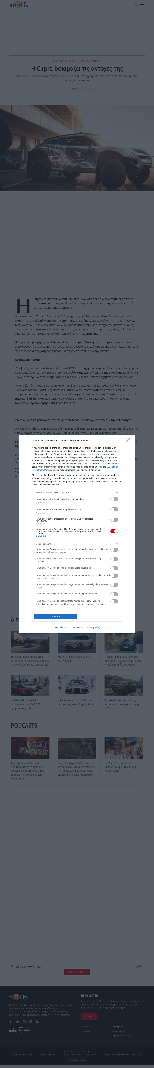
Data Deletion (60, 628)
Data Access (77, 628)
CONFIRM (56, 616)
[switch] (114, 498)
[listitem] (77, 491)
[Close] (129, 440)
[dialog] (77, 534)
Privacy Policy (93, 628)
